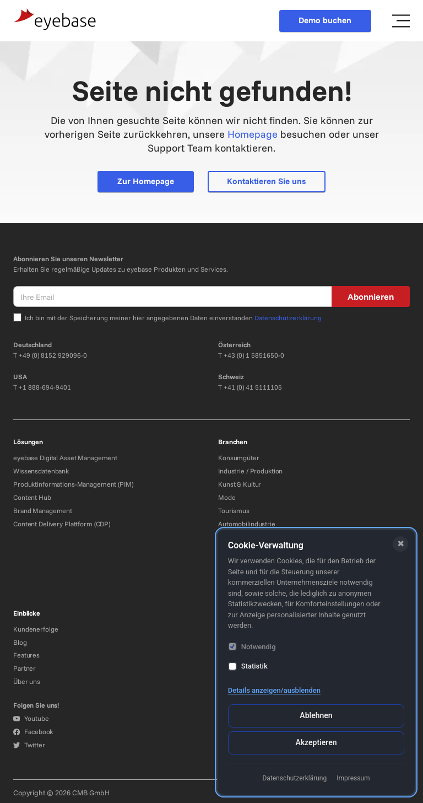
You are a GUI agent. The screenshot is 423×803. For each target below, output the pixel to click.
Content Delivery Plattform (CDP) (61, 524)
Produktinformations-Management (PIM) (73, 484)
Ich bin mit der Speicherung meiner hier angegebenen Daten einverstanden (173, 318)
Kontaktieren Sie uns (266, 181)
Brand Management (42, 510)
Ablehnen (316, 715)
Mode (227, 497)
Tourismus (234, 510)
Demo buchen (325, 20)
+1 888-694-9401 (45, 387)
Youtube (30, 718)
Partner (24, 668)
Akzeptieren (316, 742)
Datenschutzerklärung (288, 318)
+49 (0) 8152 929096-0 (53, 355)
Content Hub (32, 497)
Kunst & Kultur (239, 484)
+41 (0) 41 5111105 (253, 387)
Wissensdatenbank (41, 471)
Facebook (33, 731)
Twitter (29, 745)
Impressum (353, 778)
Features (26, 655)
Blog (20, 642)
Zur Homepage (145, 181)
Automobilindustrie (246, 524)
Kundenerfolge (35, 629)
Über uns (26, 681)
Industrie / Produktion (250, 471)
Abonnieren (371, 296)
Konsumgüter (238, 458)
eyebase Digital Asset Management (65, 458)
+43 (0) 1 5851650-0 (254, 355)
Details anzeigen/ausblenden (274, 690)
